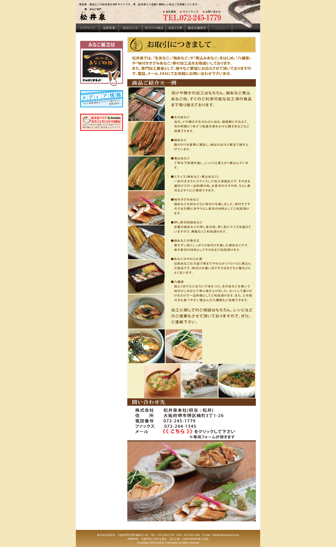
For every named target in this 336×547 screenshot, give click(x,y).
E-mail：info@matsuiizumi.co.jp (221, 535)
